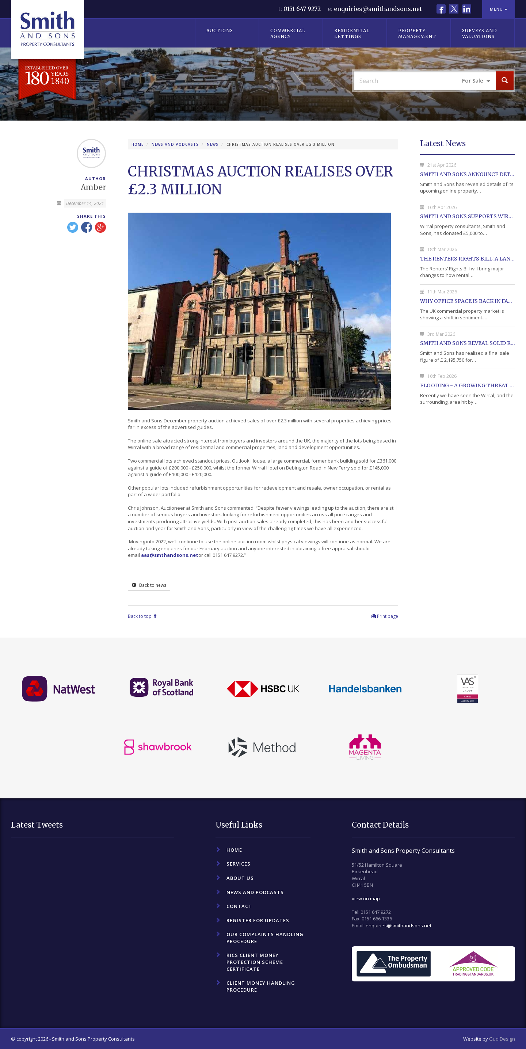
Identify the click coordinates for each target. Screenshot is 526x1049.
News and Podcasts (175, 144)
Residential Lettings (352, 33)
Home (138, 144)
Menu (498, 9)
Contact (239, 906)
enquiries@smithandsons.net (378, 8)
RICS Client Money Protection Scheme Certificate (254, 962)
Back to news (149, 585)
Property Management (417, 33)
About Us (240, 878)
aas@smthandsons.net (169, 555)
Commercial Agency (287, 33)
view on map (366, 898)
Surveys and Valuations (479, 33)
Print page (384, 616)
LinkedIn (466, 9)
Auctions (219, 30)
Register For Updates (257, 920)
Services (238, 863)
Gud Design (502, 1038)
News (212, 144)
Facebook (441, 9)
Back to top (142, 616)
